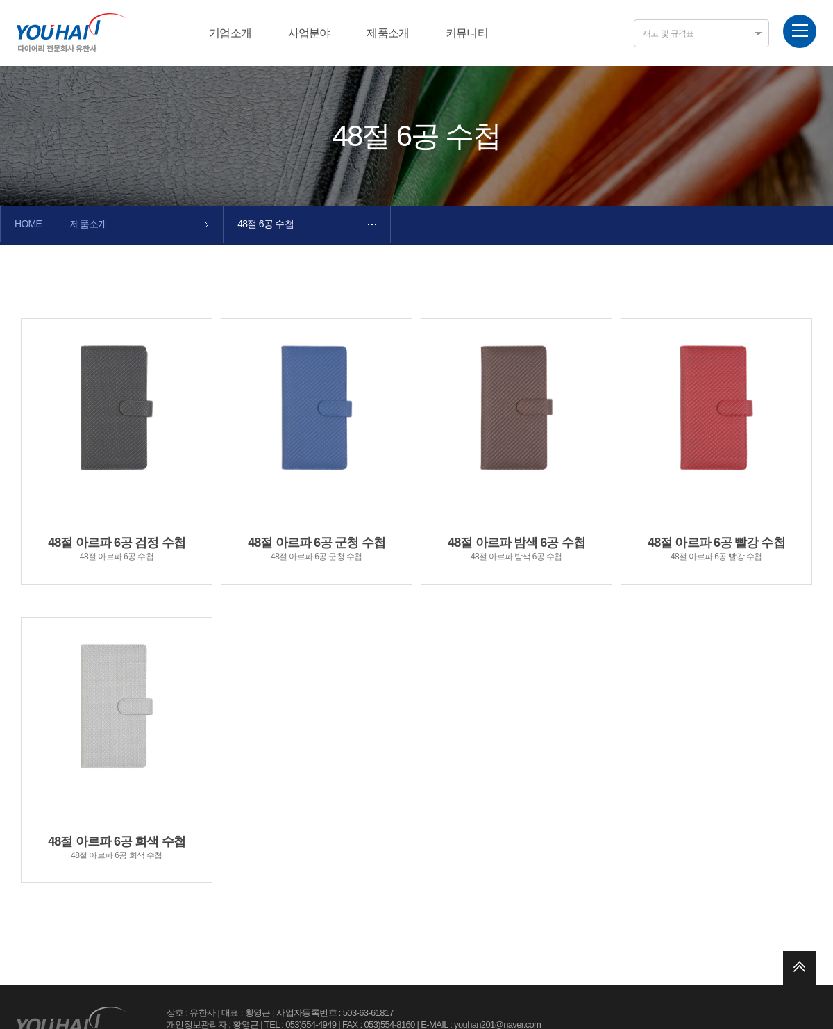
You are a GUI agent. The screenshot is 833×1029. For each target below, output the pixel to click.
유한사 (71, 32)
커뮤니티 (467, 33)
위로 (799, 968)
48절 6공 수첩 (265, 223)
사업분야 (309, 33)
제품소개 (388, 33)
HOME (28, 223)
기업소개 (230, 33)
